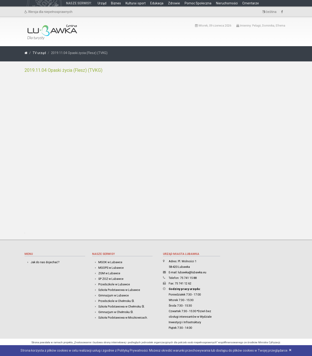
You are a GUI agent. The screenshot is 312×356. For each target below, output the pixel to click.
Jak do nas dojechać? (45, 262)
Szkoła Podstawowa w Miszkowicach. (123, 317)
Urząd (102, 3)
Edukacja (156, 3)
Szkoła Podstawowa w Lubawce (119, 290)
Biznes (116, 3)
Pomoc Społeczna (198, 3)
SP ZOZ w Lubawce (110, 279)
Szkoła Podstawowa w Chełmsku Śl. (121, 306)
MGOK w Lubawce (110, 262)
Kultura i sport (136, 3)
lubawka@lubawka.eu (192, 272)
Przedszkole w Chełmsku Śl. (116, 301)
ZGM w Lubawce (109, 273)
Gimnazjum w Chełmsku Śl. (115, 312)
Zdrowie (174, 3)
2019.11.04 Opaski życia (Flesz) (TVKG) (63, 70)
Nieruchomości (227, 3)
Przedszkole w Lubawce (114, 284)
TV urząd (39, 53)
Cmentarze (250, 3)
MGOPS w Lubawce (111, 267)
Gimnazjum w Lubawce (113, 295)
